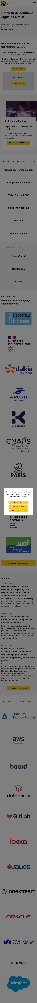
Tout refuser (18, 506)
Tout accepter (18, 502)
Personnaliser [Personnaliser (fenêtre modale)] (18, 510)
